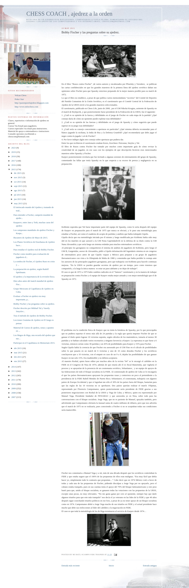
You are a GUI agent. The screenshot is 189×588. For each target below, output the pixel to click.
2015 (13, 169)
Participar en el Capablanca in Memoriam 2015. (34, 343)
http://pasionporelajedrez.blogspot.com (32, 103)
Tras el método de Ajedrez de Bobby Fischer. (32, 315)
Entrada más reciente (70, 565)
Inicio (111, 565)
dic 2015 (18, 173)
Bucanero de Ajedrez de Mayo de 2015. (30, 237)
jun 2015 (18, 199)
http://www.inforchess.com (26, 106)
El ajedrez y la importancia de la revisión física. (34, 276)
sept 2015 (18, 186)
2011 (13, 379)
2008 (13, 392)
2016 (13, 165)
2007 (13, 397)
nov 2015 (18, 177)
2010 (13, 384)
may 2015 (18, 203)
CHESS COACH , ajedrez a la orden (69, 14)
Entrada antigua (150, 565)
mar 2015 (18, 352)
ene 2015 (18, 361)
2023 (13, 147)
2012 (13, 375)
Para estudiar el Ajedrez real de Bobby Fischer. (33, 249)
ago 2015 (18, 190)
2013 (13, 371)
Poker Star (19, 99)
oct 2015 (18, 181)
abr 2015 (18, 348)
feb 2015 (18, 357)
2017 (13, 160)
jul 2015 (18, 194)
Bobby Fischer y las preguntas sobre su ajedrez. (34, 304)
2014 (13, 366)
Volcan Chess (20, 95)
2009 (13, 388)
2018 (13, 156)
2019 (13, 152)
